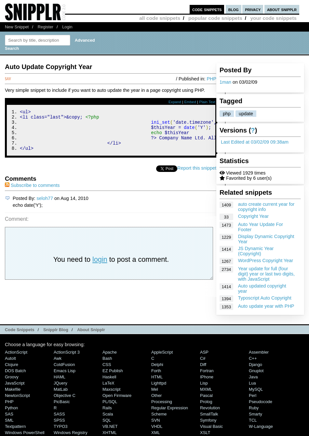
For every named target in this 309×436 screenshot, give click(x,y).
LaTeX (108, 383)
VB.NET (110, 426)
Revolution (210, 407)
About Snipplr (91, 329)
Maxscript (111, 389)
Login (67, 26)
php (227, 113)
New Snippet (17, 26)
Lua (252, 383)
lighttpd (158, 383)
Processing (161, 401)
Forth (156, 370)
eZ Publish (112, 370)
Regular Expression (169, 407)
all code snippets (159, 18)
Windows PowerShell (25, 432)
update (246, 113)
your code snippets (273, 18)
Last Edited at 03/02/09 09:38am (255, 142)
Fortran (207, 370)
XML (155, 432)
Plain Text (207, 102)
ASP (204, 352)
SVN (155, 420)
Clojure (11, 364)
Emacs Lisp (64, 370)
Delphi (157, 364)
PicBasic (62, 401)
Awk (57, 358)
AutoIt (10, 358)
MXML (206, 389)
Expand (174, 102)
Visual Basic (211, 426)
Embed (190, 102)
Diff (203, 364)
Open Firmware (116, 395)
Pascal (206, 395)
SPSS (59, 420)
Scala (107, 414)
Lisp (204, 383)
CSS (106, 364)
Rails (107, 407)
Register (45, 26)
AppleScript (162, 352)
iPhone (206, 376)
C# (203, 358)
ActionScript (16, 352)
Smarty (255, 414)
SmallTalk (209, 414)
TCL (253, 420)
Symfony (208, 420)
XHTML (109, 432)
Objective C (64, 395)
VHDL (157, 426)
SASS (59, 414)
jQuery (60, 383)
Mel (154, 389)
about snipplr (282, 9)
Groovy (12, 376)
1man (225, 82)
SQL (106, 420)
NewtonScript (17, 395)
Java (253, 376)
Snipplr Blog (55, 329)
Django (255, 364)
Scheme (159, 414)
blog (233, 9)
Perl (252, 395)
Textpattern (15, 426)
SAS (9, 414)
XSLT (205, 432)
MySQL (256, 389)
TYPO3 (60, 426)
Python (11, 407)
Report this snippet (196, 175)
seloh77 (45, 206)
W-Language (261, 426)
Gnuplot (256, 370)
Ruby (254, 407)
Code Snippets (19, 329)
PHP (211, 78)
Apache (109, 352)
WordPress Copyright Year (265, 260)
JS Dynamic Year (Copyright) (256, 251)
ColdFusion (64, 364)
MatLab (61, 389)
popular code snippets (215, 18)
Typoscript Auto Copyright (264, 298)
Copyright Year (253, 216)
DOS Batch (15, 370)
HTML (157, 376)
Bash (107, 358)
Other (156, 395)
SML (9, 420)
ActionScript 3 (67, 352)
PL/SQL (109, 401)
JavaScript (14, 383)
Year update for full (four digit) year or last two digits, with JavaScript (266, 274)
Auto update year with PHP (266, 306)
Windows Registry (70, 432)
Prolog (206, 401)
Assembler (259, 352)
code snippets (207, 9)
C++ (253, 358)
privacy (253, 9)
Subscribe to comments (32, 193)
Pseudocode (260, 401)
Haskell (109, 376)
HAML (59, 376)
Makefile (12, 389)
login (99, 267)
